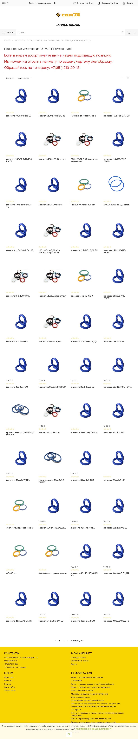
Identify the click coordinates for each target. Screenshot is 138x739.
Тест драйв (76, 707)
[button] (54, 3)
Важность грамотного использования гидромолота (93, 719)
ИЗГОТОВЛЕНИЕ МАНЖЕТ (82, 688)
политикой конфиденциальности (94, 728)
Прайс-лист (9, 674)
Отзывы (7, 681)
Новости (7, 678)
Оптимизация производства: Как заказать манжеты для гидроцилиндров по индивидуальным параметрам (95, 702)
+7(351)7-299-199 (68, 25)
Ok (69, 734)
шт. (83, 3)
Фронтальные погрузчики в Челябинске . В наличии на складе (98, 722)
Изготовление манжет (81, 694)
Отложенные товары (80, 658)
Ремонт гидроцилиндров (40, 3)
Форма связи (10, 688)
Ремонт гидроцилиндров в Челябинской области (92, 681)
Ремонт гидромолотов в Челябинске (87, 674)
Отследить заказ (78, 655)
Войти (74, 661)
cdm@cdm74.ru (10, 658)
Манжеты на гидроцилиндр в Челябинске (89, 691)
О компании (76, 678)
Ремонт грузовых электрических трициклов (90, 684)
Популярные (23, 78)
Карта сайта (9, 684)
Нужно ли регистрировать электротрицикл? (91, 716)
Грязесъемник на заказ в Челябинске (87, 697)
